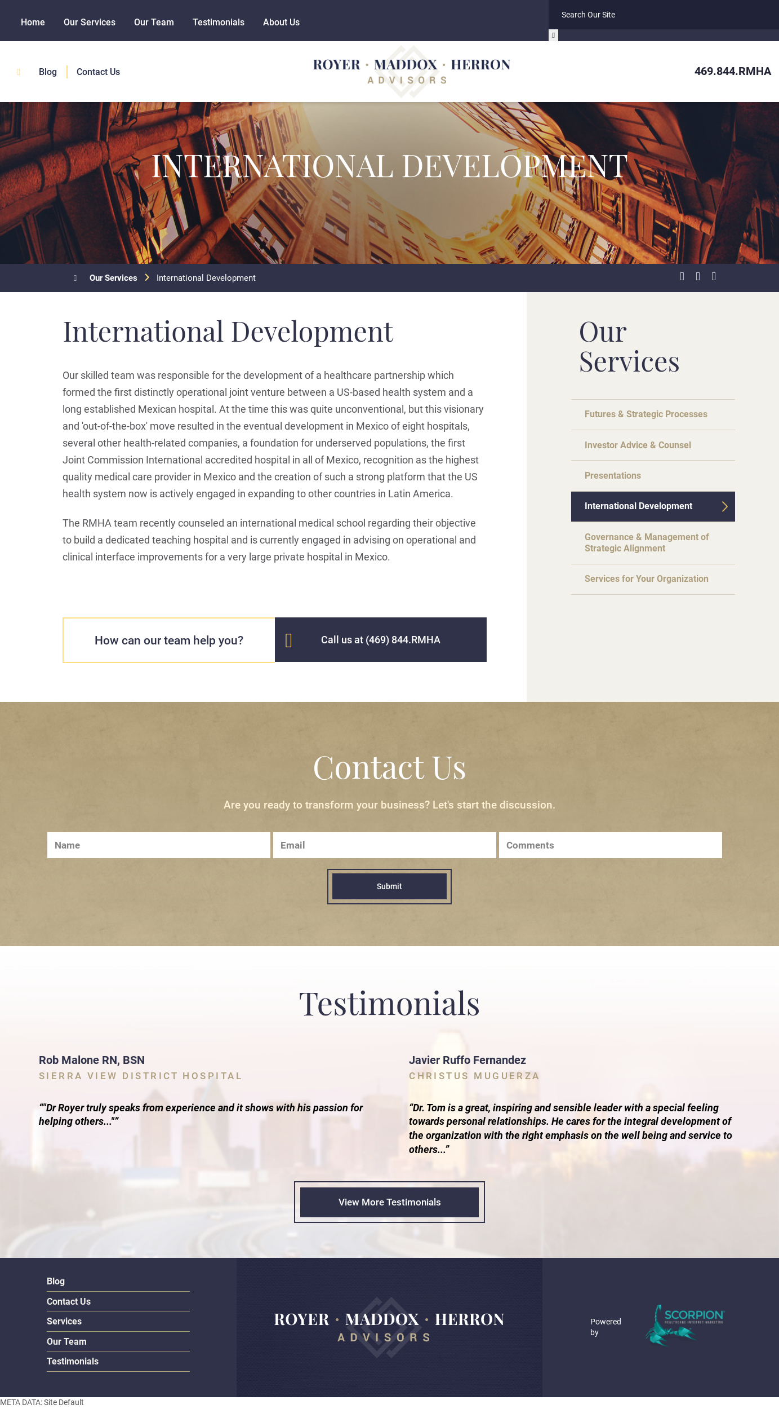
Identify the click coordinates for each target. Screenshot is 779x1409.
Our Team (154, 22)
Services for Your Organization (652, 588)
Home (33, 22)
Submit (389, 886)
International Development (644, 511)
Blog (48, 70)
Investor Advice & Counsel (643, 447)
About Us (281, 22)
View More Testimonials (389, 1203)
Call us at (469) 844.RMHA (380, 640)
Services (64, 1323)
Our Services (89, 22)
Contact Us (98, 70)
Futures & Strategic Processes (651, 415)
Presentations (616, 479)
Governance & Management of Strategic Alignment (652, 550)
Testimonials (218, 22)
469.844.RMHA (733, 70)
